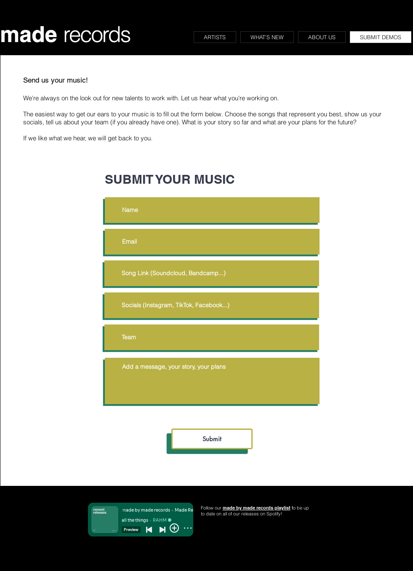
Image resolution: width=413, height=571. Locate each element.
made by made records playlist (256, 508)
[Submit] (212, 439)
